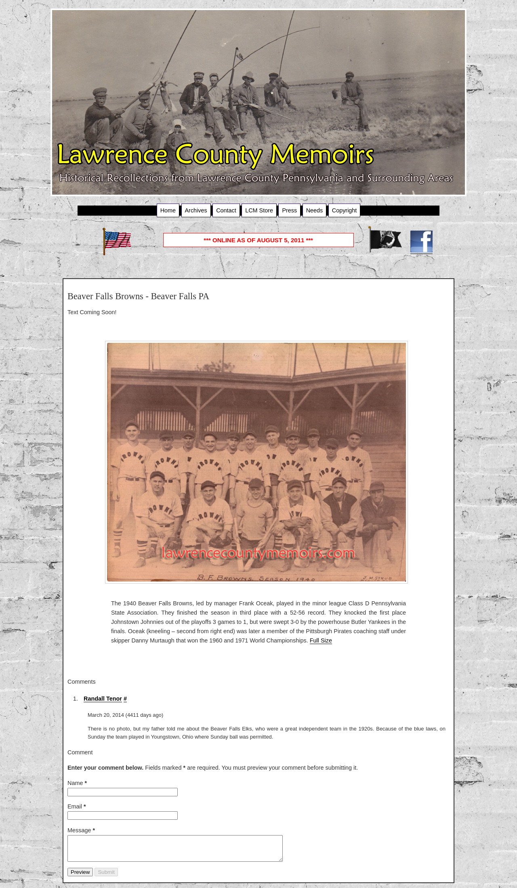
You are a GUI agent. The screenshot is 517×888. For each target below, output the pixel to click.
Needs (314, 210)
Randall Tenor (103, 698)
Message (81, 830)
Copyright (344, 210)
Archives (196, 210)
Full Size (321, 640)
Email (76, 806)
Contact (226, 210)
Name (77, 783)
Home (168, 210)
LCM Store (259, 210)
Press (289, 210)
